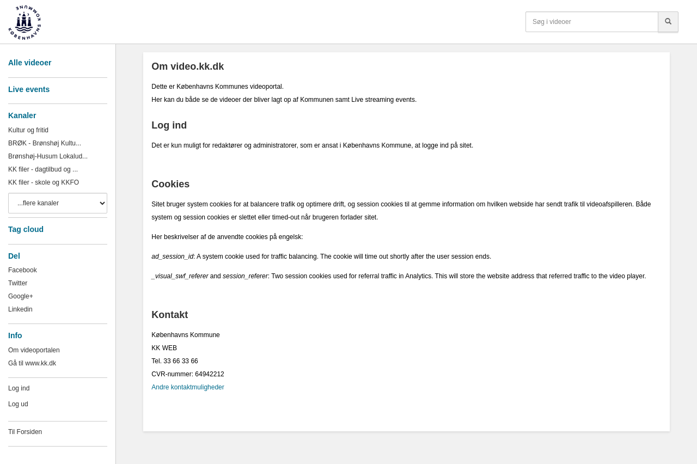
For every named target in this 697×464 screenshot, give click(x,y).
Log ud (18, 404)
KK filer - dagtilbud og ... (43, 169)
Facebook (22, 270)
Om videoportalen (34, 350)
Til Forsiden (25, 432)
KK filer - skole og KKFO (43, 182)
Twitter (17, 283)
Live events (29, 89)
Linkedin (20, 309)
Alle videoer (29, 62)
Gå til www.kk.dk (32, 363)
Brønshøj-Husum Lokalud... (48, 156)
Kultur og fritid (28, 130)
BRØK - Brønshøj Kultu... (44, 143)
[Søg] (668, 21)
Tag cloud (26, 229)
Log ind (18, 388)
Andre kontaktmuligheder (187, 387)
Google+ (20, 296)
